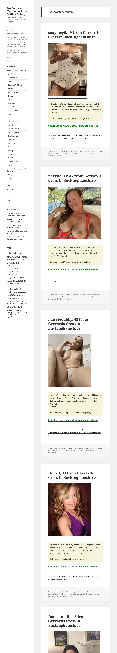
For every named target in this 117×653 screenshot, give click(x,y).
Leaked (9, 178)
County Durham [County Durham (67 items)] (17, 271)
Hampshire (12, 107)
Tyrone (10, 154)
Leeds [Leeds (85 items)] (18, 283)
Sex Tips (10, 189)
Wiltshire (11, 165)
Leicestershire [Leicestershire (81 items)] (10, 285)
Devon (10, 96)
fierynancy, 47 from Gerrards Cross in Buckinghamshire (74, 178)
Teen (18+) (10, 193)
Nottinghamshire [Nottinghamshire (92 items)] (16, 304)
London (11, 118)
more (54, 112)
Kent (10, 114)
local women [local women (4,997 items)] (15, 288)
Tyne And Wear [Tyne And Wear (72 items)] (16, 312)
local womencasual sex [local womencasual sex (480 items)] (16, 292)
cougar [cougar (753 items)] (10, 271)
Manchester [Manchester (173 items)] (19, 295)
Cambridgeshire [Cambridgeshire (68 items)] (22, 266)
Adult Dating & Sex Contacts (16, 70)
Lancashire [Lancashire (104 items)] (13, 283)
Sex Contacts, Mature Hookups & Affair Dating (17, 11)
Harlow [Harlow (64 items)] (24, 277)
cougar (63, 451)
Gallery (9, 175)
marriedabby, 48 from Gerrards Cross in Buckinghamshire (68, 324)
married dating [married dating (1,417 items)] (15, 298)
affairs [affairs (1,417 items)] (23, 256)
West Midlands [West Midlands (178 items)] (15, 315)
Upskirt (9, 196)
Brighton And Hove (15, 85)
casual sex (67, 153)
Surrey (10, 151)
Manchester (12, 125)
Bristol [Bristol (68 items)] (22, 259)
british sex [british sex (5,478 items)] (13, 262)
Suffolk (10, 147)
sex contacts (58, 156)
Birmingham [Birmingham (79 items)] (17, 259)
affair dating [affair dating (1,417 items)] (13, 256)
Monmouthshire (14, 129)
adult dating (92, 151)
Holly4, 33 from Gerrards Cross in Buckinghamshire (72, 475)
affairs (55, 297)
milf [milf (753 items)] (22, 301)
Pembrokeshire (13, 132)
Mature (9, 182)
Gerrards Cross (83, 153)
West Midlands (13, 162)
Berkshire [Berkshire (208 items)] (10, 260)
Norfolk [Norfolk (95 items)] (9, 304)
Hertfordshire (13, 111)
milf (100, 451)
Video (9, 200)
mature (95, 451)
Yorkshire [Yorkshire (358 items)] (11, 317)
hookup (91, 153)
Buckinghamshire (57, 153)
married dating (59, 299)
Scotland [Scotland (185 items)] (24, 304)
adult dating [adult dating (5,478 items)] (14, 253)
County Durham (13, 92)
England (74, 153)
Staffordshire (13, 143)
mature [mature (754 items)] (10, 301)
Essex (10, 100)
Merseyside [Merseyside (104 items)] (17, 301)
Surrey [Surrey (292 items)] (9, 313)
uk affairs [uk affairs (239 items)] (24, 313)
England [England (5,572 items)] (12, 277)
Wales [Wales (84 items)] (8, 315)
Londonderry (13, 121)
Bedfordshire (13, 78)
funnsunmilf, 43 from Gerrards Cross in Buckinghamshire (67, 621)
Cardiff (10, 89)
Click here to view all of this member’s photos (73, 125)
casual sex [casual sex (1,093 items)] (12, 268)
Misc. (8, 186)
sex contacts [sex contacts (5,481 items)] (14, 306)
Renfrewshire (13, 136)
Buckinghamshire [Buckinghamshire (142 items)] (12, 266)
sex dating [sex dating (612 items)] (11, 310)
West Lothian (13, 158)
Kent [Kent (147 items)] (8, 283)
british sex (62, 297)
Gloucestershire (13, 103)
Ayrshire (11, 74)
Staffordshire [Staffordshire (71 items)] (19, 310)
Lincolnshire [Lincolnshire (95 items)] (18, 286)
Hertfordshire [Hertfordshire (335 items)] (12, 281)
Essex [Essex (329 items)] (20, 277)
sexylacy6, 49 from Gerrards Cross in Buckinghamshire (74, 34)
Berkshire (11, 81)
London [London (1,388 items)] (11, 294)
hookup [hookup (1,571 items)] (22, 280)
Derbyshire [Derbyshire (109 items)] (10, 274)
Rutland (11, 140)
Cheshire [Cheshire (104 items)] (19, 269)
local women (88, 451)
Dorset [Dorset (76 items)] (15, 274)
